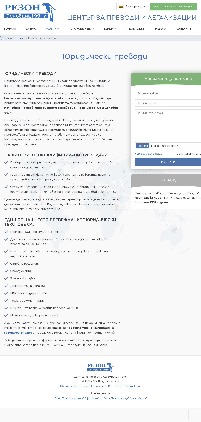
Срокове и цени (82, 28)
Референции (136, 28)
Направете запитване (173, 6)
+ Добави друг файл (148, 153)
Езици (111, 28)
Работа (160, 28)
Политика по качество (95, 386)
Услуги (53, 28)
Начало (10, 28)
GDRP (118, 386)
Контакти (183, 28)
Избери (143, 146)
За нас (31, 28)
